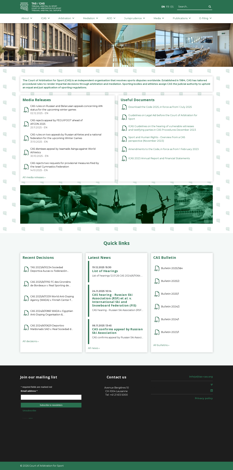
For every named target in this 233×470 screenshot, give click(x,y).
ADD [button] (111, 18)
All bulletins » (161, 345)
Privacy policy (204, 398)
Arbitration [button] (66, 18)
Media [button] (159, 18)
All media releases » (34, 177)
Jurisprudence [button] (134, 18)
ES (172, 6)
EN (163, 6)
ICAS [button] (45, 18)
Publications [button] (182, 18)
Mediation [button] (90, 18)
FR (167, 6)
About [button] (26, 18)
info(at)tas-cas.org (201, 376)
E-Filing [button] (205, 18)
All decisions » (31, 341)
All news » (94, 348)
